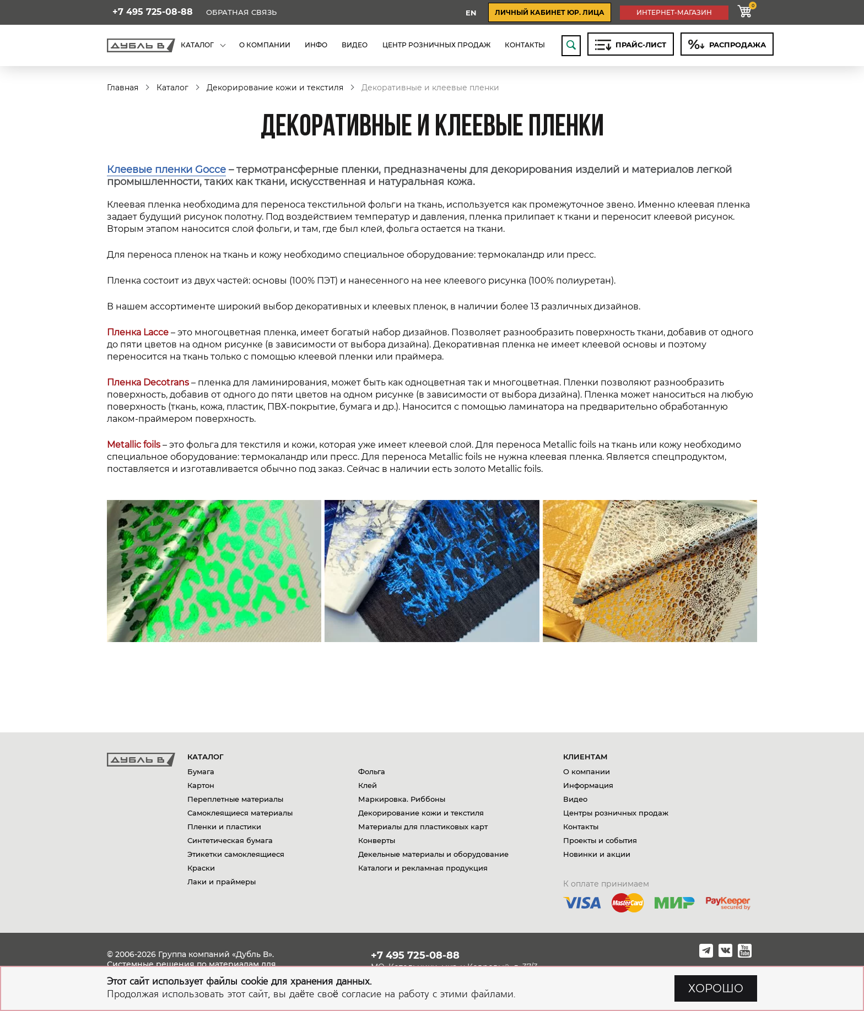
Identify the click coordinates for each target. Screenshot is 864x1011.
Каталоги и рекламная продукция (423, 867)
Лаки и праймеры (221, 881)
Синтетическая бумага (230, 840)
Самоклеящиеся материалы (240, 812)
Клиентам (585, 756)
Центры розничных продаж (615, 812)
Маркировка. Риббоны (401, 799)
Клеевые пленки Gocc (163, 170)
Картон (200, 785)
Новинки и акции (596, 854)
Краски (201, 867)
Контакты (580, 826)
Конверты (376, 840)
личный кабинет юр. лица (549, 12)
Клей (367, 785)
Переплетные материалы (235, 799)
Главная (122, 88)
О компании (586, 771)
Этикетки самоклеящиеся (235, 854)
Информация (588, 785)
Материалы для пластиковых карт (423, 826)
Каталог (172, 88)
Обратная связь (241, 12)
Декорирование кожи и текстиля (275, 88)
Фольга (371, 771)
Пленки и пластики (224, 826)
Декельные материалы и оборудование (433, 854)
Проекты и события (600, 840)
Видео (575, 799)
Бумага (200, 771)
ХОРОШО (715, 988)
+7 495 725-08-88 (152, 12)
